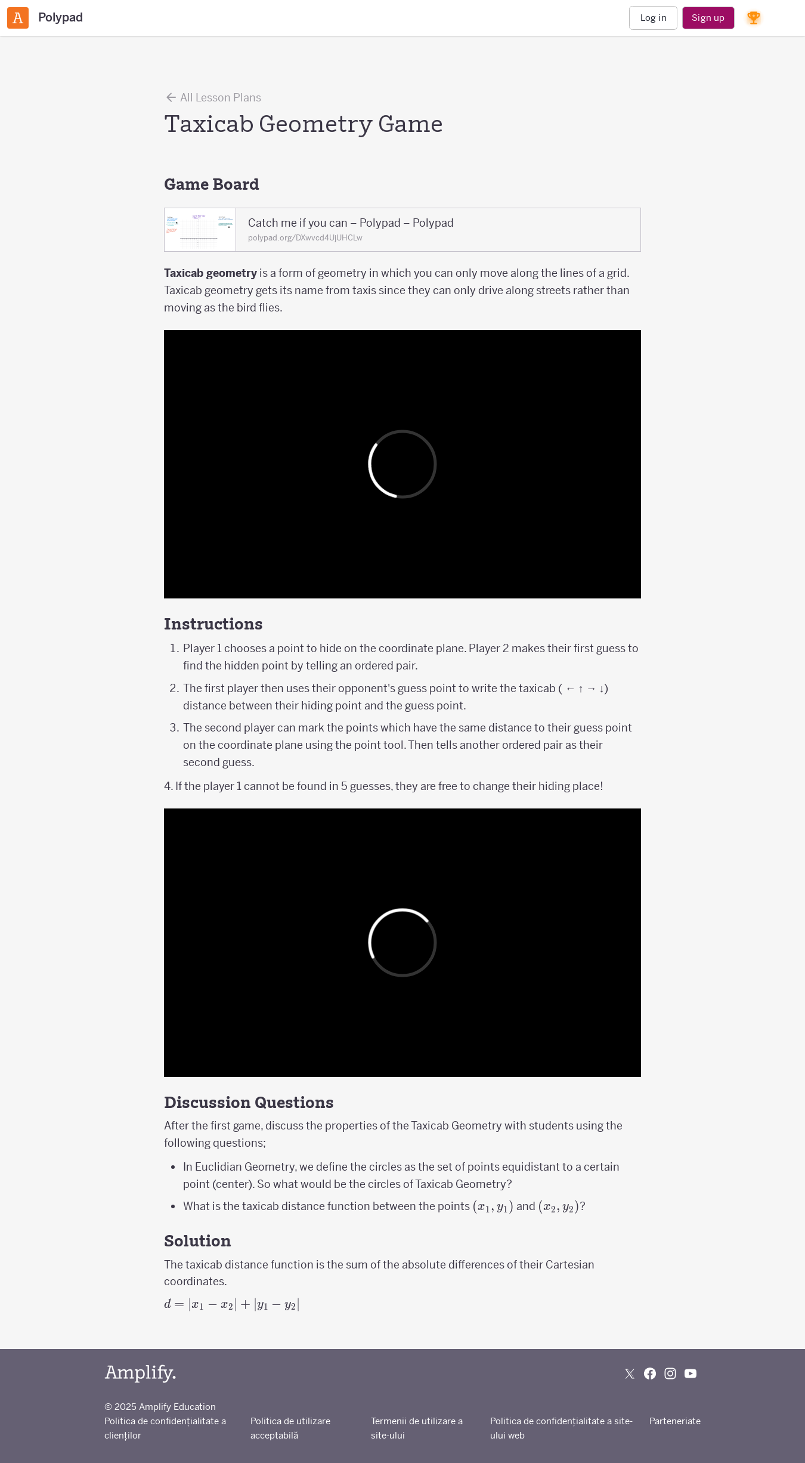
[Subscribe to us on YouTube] (690, 1373)
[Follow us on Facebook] (650, 1373)
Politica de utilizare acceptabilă (290, 1428)
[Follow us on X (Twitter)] (630, 1373)
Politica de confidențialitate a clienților (165, 1428)
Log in (653, 17)
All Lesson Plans (212, 97)
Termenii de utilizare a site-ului (417, 1428)
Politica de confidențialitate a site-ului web (561, 1428)
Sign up (708, 17)
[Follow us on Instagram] (670, 1373)
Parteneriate (675, 1421)
